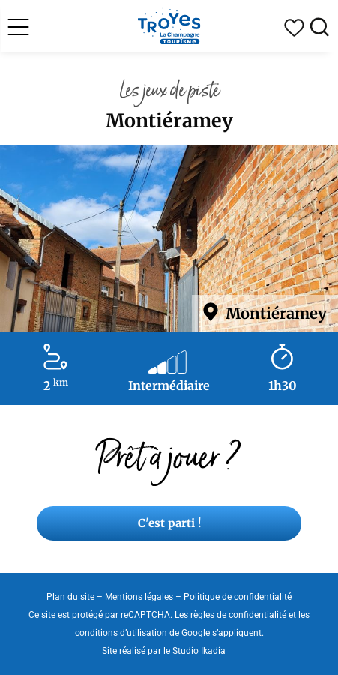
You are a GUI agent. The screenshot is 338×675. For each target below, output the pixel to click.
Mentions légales (139, 597)
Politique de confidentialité (238, 597)
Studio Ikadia (199, 651)
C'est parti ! (169, 523)
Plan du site (70, 597)
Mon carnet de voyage (294, 27)
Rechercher (319, 27)
